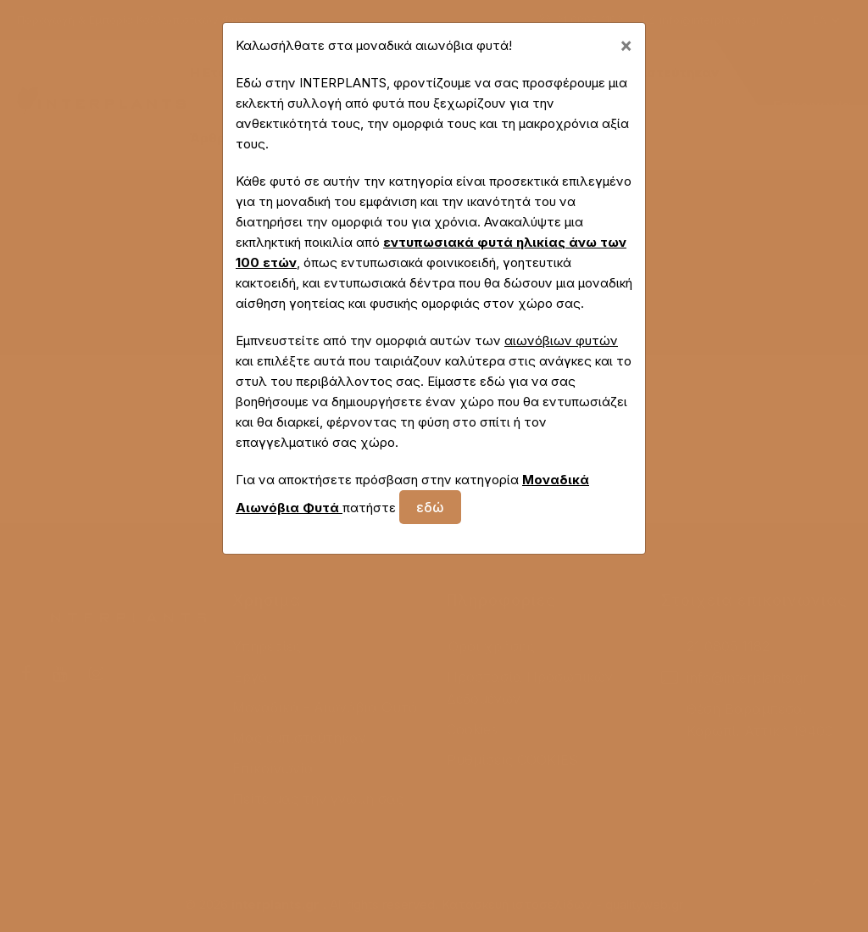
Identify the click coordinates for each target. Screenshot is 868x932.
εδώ (430, 507)
